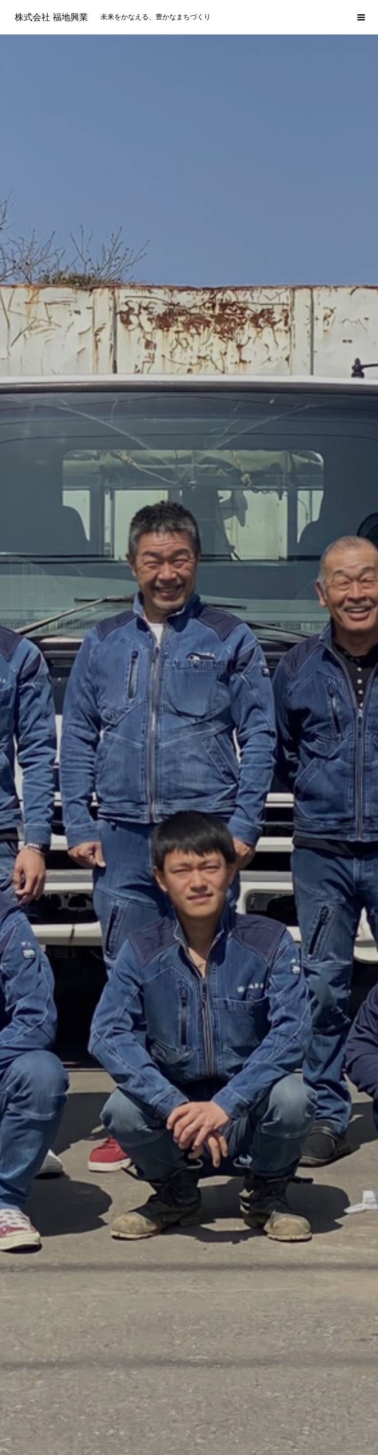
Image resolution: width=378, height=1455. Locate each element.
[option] (189, 194)
